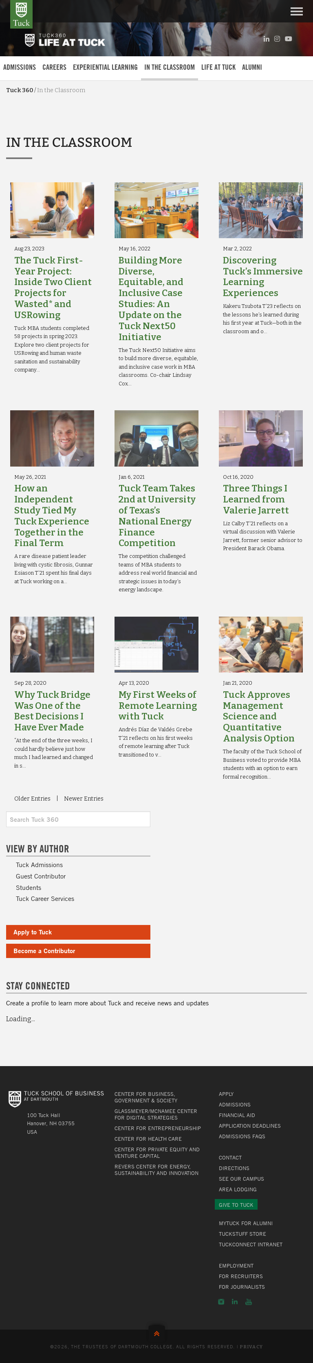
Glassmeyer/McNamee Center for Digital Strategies (156, 1114)
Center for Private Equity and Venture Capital (157, 1152)
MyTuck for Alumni (246, 1223)
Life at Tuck (218, 67)
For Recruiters (241, 1276)
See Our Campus (241, 1178)
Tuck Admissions (39, 865)
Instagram (221, 1302)
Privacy (251, 1347)
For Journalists (242, 1286)
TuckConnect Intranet (250, 1244)
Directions (234, 1168)
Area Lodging (238, 1189)
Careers (54, 67)
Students (28, 887)
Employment (236, 1265)
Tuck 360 (19, 90)
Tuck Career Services (45, 898)
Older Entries (32, 798)
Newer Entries (84, 798)
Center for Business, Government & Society (146, 1097)
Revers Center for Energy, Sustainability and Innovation (156, 1169)
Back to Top (156, 1332)
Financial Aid (237, 1115)
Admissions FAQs (242, 1136)
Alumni (252, 67)
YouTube (248, 1302)
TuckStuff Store (242, 1233)
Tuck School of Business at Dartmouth (21, 14)
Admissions (19, 67)
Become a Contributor (44, 950)
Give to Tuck (236, 1204)
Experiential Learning (105, 67)
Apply (226, 1094)
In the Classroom (169, 67)
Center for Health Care (148, 1138)
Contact (230, 1157)
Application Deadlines (250, 1125)
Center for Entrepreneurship (158, 1128)
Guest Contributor (41, 876)
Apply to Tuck (32, 931)
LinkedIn (235, 1302)
